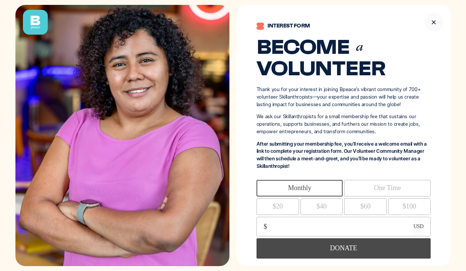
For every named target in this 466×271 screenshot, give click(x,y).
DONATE (343, 248)
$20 (278, 206)
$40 (322, 206)
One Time (387, 188)
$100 (409, 206)
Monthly (299, 188)
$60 (365, 206)
